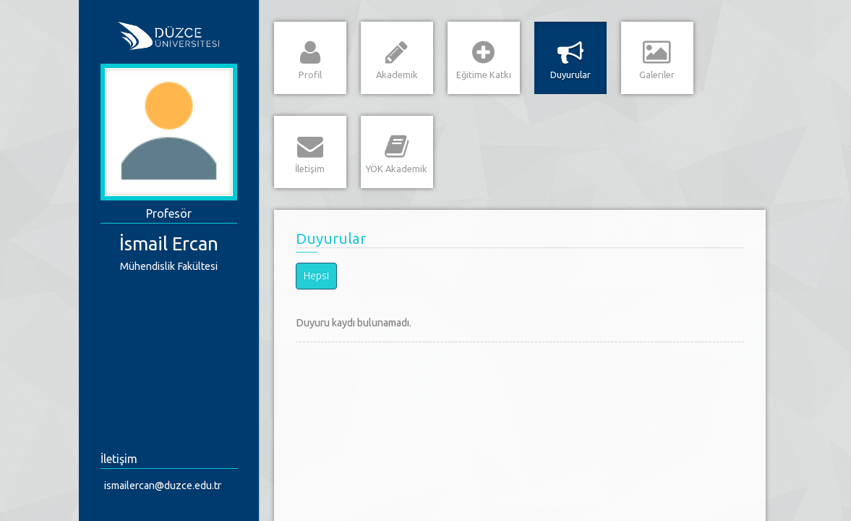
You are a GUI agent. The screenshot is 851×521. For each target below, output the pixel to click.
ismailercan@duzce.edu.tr (162, 485)
